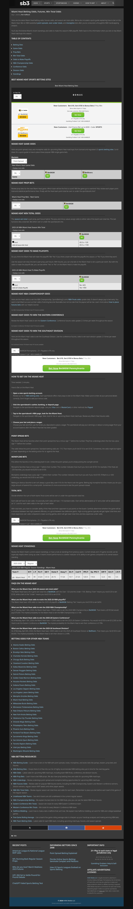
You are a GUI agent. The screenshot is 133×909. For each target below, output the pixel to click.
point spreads (42, 23)
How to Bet (92, 3)
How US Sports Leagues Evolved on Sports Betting (65, 868)
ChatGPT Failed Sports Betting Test (27, 883)
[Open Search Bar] (112, 3)
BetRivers (92, 631)
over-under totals (55, 23)
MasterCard (66, 407)
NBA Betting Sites (20, 769)
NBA (15, 836)
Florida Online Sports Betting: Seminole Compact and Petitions (64, 860)
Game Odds (17, 48)
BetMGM (51, 592)
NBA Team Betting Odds (22, 821)
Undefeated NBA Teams (22, 796)
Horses (78, 3)
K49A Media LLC (92, 878)
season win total (21, 219)
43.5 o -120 (83, 242)
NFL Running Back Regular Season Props (27, 860)
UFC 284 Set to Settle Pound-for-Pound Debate (26, 876)
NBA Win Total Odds (21, 790)
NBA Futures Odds (20, 784)
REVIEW (23, 117)
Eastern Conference (48, 321)
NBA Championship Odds (23, 63)
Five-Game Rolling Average (23, 817)
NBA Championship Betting (23, 800)
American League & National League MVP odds (28, 852)
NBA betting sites (32, 396)
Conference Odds (20, 67)
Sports (49, 3)
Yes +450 (82, 288)
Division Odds (18, 70)
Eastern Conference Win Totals (25, 804)
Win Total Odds (19, 56)
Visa (53, 407)
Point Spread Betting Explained (63, 853)
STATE (17, 93)
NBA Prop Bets (18, 776)
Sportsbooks (63, 3)
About (105, 3)
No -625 (82, 285)
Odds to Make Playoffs (22, 59)
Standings (17, 74)
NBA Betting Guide (20, 763)
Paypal (90, 407)
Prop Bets (17, 52)
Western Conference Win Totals (25, 807)
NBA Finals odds (74, 299)
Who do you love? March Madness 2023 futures (27, 868)
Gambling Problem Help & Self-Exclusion (104, 864)
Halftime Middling (20, 811)
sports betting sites (106, 149)
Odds (38, 3)
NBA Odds (17, 773)
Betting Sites (18, 45)
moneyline (70, 23)
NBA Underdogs (19, 780)
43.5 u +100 (84, 245)
